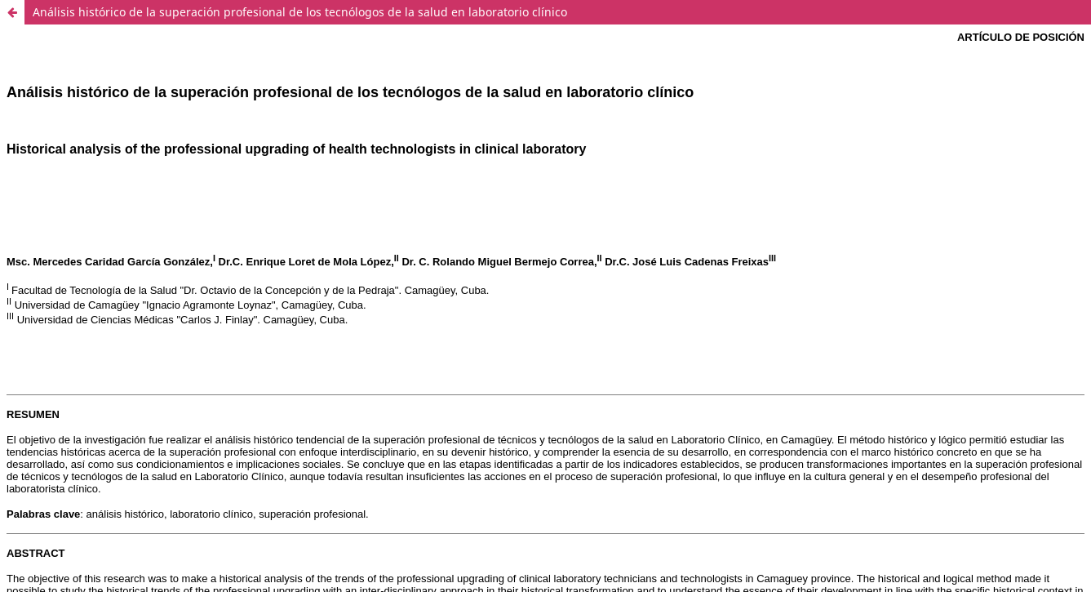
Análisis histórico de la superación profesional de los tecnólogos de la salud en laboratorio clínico (300, 12)
